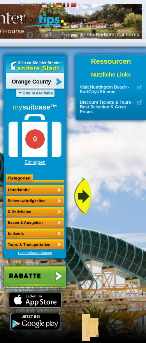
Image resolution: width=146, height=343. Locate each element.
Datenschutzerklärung (35, 253)
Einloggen (35, 162)
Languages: (30, 4)
